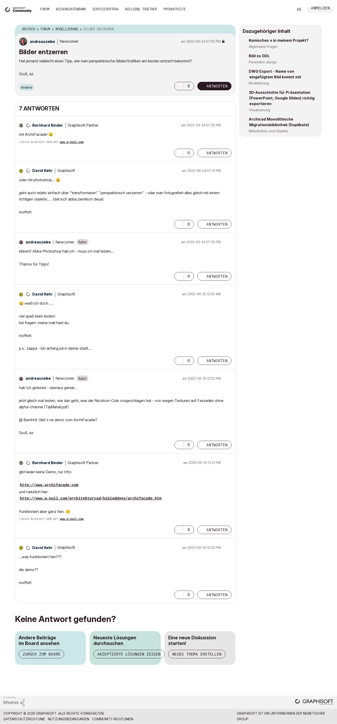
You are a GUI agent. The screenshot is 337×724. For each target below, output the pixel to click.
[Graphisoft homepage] (314, 702)
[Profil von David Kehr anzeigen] (42, 170)
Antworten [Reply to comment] (216, 153)
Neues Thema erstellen (196, 654)
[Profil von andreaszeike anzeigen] (42, 41)
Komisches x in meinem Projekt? (278, 40)
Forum (44, 9)
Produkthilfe (175, 9)
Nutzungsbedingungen (68, 719)
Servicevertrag (105, 9)
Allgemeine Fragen (263, 47)
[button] (179, 86)
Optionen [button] (229, 29)
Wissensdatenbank (71, 9)
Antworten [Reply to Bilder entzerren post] (216, 86)
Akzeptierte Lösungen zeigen (129, 654)
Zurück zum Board (41, 654)
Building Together (141, 9)
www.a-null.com (72, 142)
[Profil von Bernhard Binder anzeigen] (47, 125)
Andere (26, 87)
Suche (285, 9)
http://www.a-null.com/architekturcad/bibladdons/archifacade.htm (90, 499)
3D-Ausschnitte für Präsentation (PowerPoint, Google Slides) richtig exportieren (282, 98)
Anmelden (320, 8)
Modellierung (259, 83)
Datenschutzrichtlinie (24, 719)
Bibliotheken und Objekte (268, 131)
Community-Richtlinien (112, 719)
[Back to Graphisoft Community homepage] (19, 9)
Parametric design (263, 62)
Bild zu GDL (259, 55)
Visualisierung (259, 110)
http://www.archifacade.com (49, 485)
